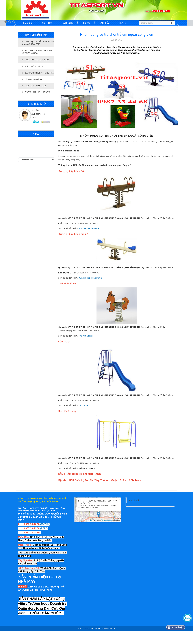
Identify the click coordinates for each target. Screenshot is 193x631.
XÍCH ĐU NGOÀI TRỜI (33, 79)
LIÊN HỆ (122, 22)
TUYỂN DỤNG (67, 22)
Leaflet (90, 520)
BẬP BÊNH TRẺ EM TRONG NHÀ (38, 73)
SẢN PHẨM (104, 22)
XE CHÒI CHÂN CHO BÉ (34, 86)
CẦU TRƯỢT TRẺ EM (33, 66)
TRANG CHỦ (27, 22)
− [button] (78, 505)
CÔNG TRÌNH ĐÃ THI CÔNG (36, 92)
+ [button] (78, 501)
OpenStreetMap (107, 520)
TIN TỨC (86, 22)
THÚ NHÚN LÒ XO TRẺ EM (35, 60)
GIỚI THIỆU (47, 22)
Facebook (134, 500)
